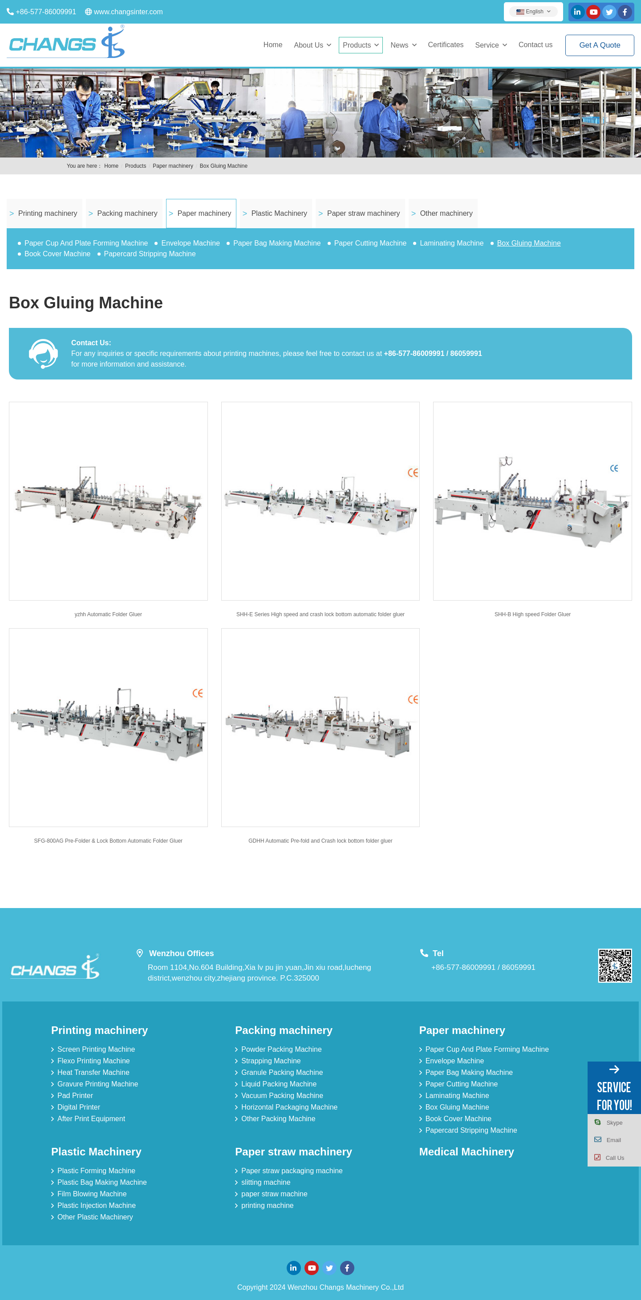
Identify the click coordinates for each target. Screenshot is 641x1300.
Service (487, 45)
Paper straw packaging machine (292, 1171)
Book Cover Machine (57, 254)
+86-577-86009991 (46, 12)
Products (357, 45)
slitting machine (265, 1182)
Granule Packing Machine (282, 1072)
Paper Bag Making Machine (277, 243)
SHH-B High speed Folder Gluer (533, 614)
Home (273, 44)
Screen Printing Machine (96, 1049)
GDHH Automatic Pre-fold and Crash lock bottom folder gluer (320, 841)
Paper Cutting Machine (370, 243)
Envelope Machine (190, 243)
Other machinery (446, 213)
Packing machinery (127, 213)
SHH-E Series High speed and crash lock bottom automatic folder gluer (320, 614)
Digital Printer (78, 1107)
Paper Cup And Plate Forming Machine (86, 243)
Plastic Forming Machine (96, 1171)
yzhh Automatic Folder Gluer (108, 614)
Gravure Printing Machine (97, 1084)
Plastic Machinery (279, 213)
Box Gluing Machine (223, 166)
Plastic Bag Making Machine (102, 1182)
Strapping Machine (270, 1061)
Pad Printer (75, 1095)
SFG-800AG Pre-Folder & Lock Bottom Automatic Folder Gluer (108, 841)
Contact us (535, 44)
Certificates (446, 44)
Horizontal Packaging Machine (289, 1107)
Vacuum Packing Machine (282, 1095)
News (399, 45)
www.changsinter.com (128, 12)
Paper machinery (173, 166)
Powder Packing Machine (281, 1049)
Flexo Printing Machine (93, 1061)
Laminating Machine (451, 243)
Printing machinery (47, 213)
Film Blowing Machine (92, 1194)
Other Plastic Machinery (95, 1217)
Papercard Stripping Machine (150, 254)
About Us (309, 45)
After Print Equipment (91, 1118)
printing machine (267, 1205)
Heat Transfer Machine (93, 1072)
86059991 (519, 967)
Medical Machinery (466, 1152)
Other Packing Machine (278, 1118)
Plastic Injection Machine (96, 1205)
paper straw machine (274, 1194)
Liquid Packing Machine (278, 1084)
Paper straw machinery (363, 213)
